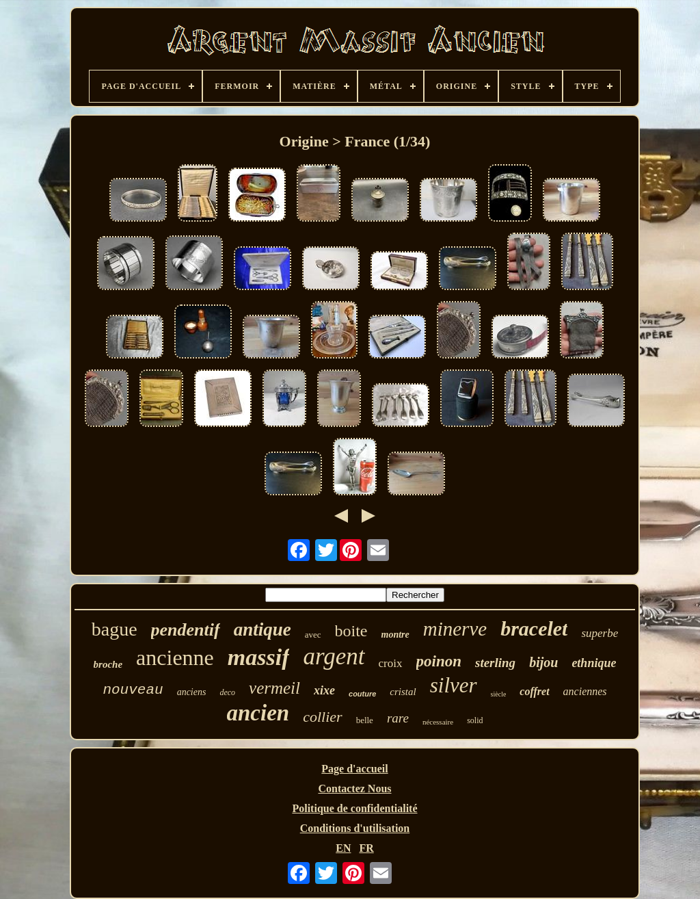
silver (453, 685)
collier (322, 716)
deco (227, 692)
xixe (324, 690)
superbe (599, 633)
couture (362, 694)
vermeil (274, 688)
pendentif (185, 630)
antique (262, 629)
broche (108, 664)
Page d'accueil (354, 768)
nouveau (133, 690)
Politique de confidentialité (354, 808)
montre (395, 634)
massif (259, 657)
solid (475, 720)
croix (391, 663)
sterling (495, 662)
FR (366, 848)
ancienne (175, 657)
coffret (534, 691)
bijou (543, 662)
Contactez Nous (354, 788)
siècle (499, 694)
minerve (455, 629)
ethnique (593, 663)
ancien (258, 713)
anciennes (585, 691)
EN (343, 848)
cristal (403, 691)
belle (364, 720)
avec (313, 634)
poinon (438, 661)
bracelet (533, 628)
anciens (191, 692)
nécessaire (437, 722)
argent (333, 656)
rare (398, 718)
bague (114, 629)
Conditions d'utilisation (355, 828)
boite (351, 631)
